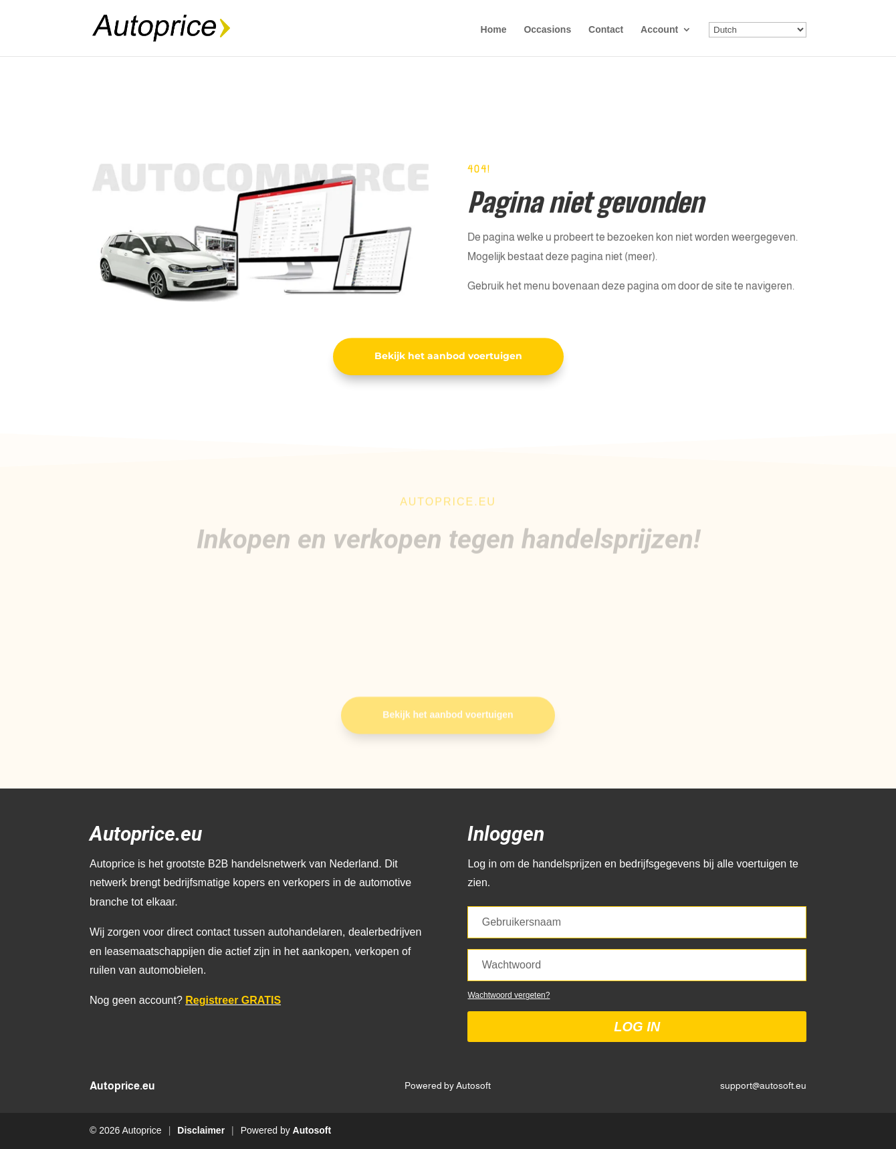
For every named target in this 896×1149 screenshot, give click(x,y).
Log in (637, 1026)
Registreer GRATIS (233, 1000)
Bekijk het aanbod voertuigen (448, 357)
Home (494, 30)
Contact (605, 30)
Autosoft (312, 1130)
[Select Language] (757, 29)
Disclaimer (201, 1130)
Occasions (547, 30)
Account (659, 30)
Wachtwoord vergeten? (508, 995)
